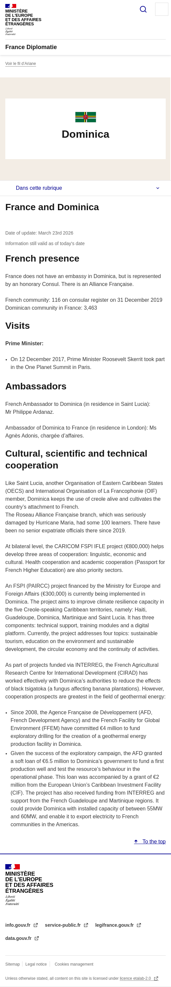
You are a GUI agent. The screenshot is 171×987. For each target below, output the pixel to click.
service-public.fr (63, 925)
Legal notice (36, 964)
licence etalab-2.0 (136, 978)
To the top (153, 841)
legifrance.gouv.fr (115, 925)
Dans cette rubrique (39, 188)
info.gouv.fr (18, 925)
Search (143, 9)
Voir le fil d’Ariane (20, 63)
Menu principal (161, 9)
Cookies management (74, 964)
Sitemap (13, 964)
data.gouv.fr (19, 938)
